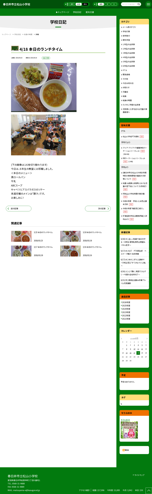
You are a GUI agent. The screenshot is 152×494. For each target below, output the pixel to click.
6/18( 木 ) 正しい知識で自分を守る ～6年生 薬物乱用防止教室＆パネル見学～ (133, 242)
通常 (72, 4)
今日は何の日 (128, 83)
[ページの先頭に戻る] (149, 491)
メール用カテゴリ (129, 27)
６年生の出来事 (129, 66)
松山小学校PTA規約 (133, 136)
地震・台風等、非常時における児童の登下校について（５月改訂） (135, 186)
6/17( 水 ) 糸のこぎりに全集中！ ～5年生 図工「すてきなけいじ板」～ (133, 262)
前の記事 (14, 208)
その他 (125, 79)
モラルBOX (125, 419)
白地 (78, 4)
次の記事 (102, 208)
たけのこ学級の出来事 (131, 104)
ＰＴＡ (125, 70)
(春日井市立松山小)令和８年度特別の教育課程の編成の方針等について (135, 175)
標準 (100, 4)
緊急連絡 (126, 74)
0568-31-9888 (18, 483)
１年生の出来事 (129, 44)
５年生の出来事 (129, 61)
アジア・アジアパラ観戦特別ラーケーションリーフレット (135, 150)
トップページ (63, 11)
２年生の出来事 (129, 48)
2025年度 (126, 305)
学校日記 (77, 11)
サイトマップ (139, 475)
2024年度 (126, 308)
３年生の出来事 (129, 53)
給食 (124, 96)
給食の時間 (127, 100)
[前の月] (121, 338)
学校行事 (126, 31)
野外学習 (126, 40)
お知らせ (126, 87)
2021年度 (126, 318)
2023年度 (126, 312)
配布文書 (90, 11)
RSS (127, 449)
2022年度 (126, 315)
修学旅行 (126, 35)
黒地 (85, 4)
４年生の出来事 (129, 57)
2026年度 (126, 302)
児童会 (125, 91)
